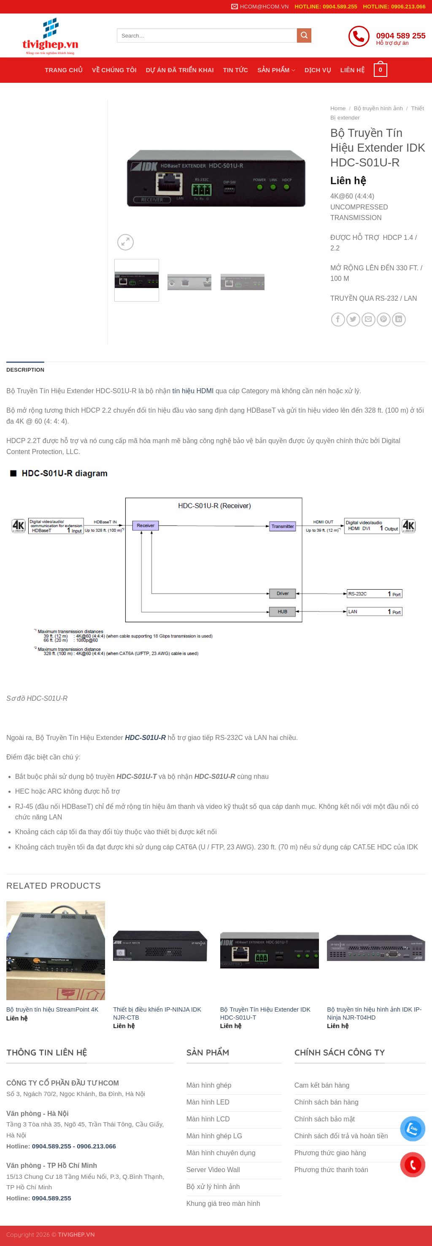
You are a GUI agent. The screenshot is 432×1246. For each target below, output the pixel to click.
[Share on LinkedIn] (399, 319)
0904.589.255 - (54, 1146)
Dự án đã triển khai (180, 70)
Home (338, 108)
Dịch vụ (318, 70)
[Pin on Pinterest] (384, 319)
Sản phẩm (276, 70)
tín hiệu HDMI (193, 390)
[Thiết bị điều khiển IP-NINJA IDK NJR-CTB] (162, 950)
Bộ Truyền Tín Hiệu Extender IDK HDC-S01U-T (265, 1013)
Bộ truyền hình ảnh (378, 108)
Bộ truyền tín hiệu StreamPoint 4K (52, 1009)
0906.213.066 (96, 1146)
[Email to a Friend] (368, 319)
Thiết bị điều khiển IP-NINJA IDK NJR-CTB (157, 1013)
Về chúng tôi (114, 70)
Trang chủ (64, 70)
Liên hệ (352, 70)
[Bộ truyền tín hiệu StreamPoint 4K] (55, 950)
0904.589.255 (51, 1198)
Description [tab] (25, 370)
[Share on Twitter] (353, 319)
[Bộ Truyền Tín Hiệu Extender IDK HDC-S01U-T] (269, 950)
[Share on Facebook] (338, 319)
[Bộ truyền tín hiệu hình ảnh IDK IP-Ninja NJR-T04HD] (376, 950)
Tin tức (235, 70)
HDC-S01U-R (145, 737)
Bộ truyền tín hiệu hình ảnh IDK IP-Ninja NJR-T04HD (374, 1013)
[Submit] (304, 35)
